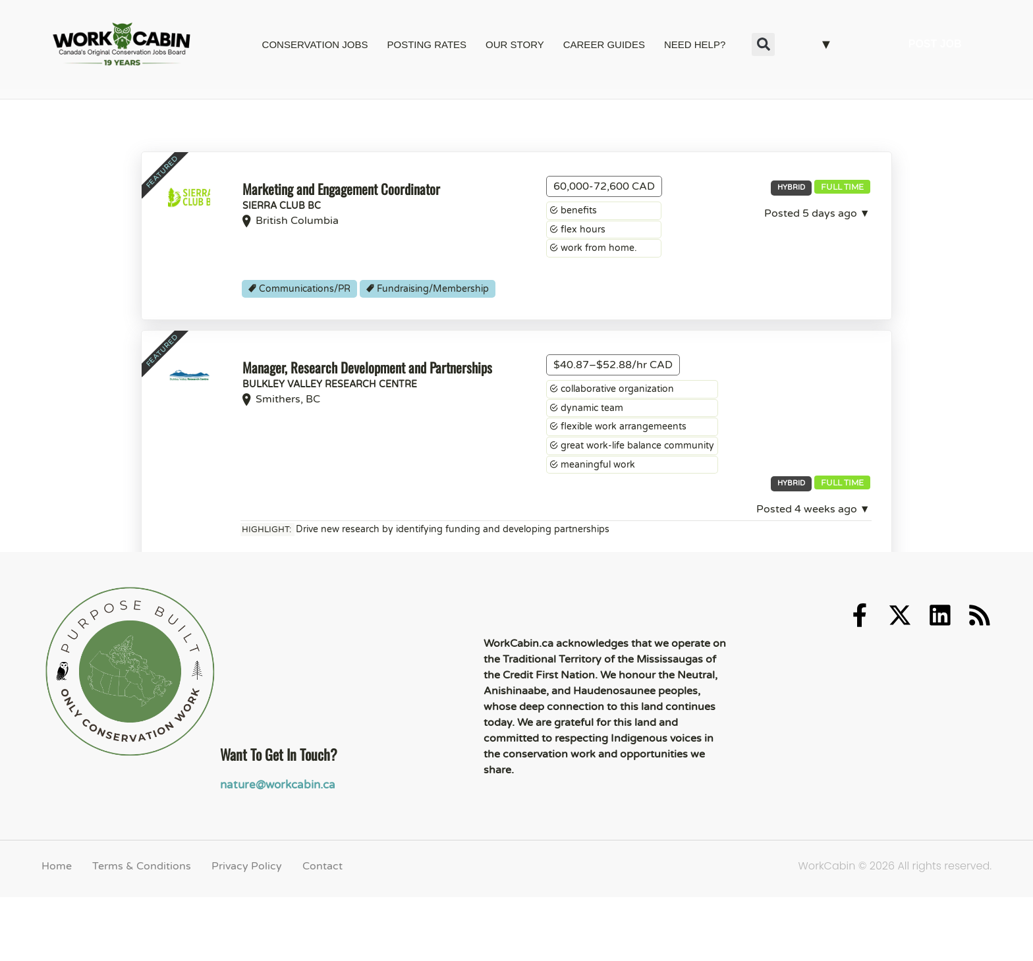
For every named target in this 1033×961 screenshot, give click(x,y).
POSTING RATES (426, 44)
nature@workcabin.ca (274, 857)
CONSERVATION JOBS (315, 44)
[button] (763, 44)
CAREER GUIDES (604, 44)
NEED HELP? (694, 44)
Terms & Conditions (141, 938)
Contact (322, 938)
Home (57, 938)
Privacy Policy (246, 938)
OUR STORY (515, 44)
